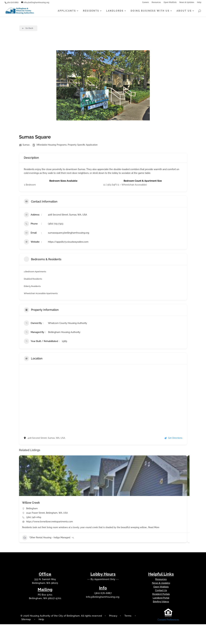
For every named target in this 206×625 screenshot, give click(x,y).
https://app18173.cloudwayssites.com (68, 241)
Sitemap (26, 620)
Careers (145, 2)
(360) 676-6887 (103, 594)
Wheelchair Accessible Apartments (42, 294)
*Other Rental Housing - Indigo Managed (46, 538)
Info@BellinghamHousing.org (103, 597)
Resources (156, 2)
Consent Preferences (168, 620)
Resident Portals (161, 594)
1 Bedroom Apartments (35, 271)
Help (199, 2)
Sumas (26, 145)
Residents (91, 11)
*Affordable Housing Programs (51, 145)
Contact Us (161, 591)
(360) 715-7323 (55, 223)
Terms (127, 616)
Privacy (113, 616)
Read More (153, 528)
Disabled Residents (33, 279)
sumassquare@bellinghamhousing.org (68, 232)
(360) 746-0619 (33, 518)
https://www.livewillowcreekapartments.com (49, 522)
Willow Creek (31, 503)
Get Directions (173, 438)
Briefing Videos (161, 602)
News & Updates (186, 2)
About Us (184, 11)
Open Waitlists (170, 2)
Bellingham (32, 509)
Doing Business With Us (150, 11)
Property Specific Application (82, 145)
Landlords (115, 11)
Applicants (67, 11)
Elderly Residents (33, 286)
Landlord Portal (161, 598)
